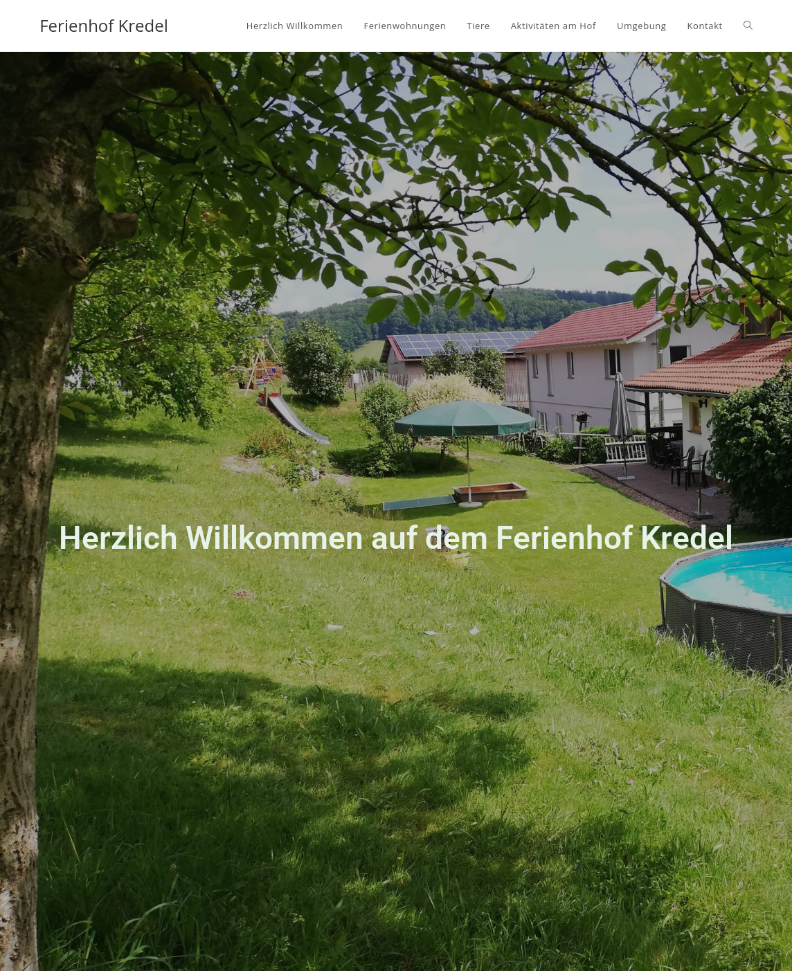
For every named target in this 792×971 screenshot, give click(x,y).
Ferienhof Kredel (103, 25)
